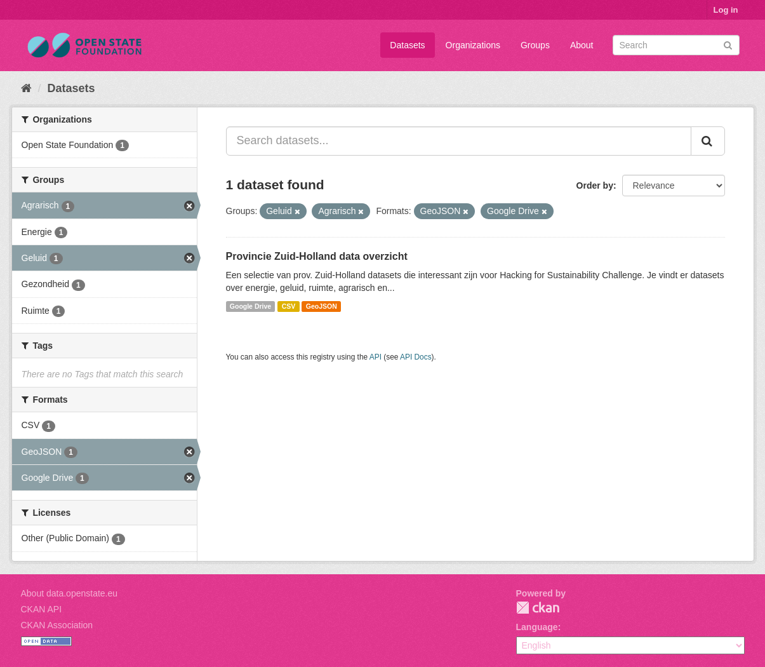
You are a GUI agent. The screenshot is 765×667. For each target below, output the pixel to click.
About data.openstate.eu (69, 593)
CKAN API (41, 609)
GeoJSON (321, 306)
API (375, 357)
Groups (535, 45)
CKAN (537, 607)
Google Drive (250, 306)
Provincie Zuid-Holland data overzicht (317, 256)
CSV (289, 306)
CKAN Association (57, 625)
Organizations (473, 45)
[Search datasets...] (458, 141)
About (582, 45)
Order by (594, 185)
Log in (726, 10)
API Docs (416, 357)
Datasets (407, 45)
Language (537, 627)
